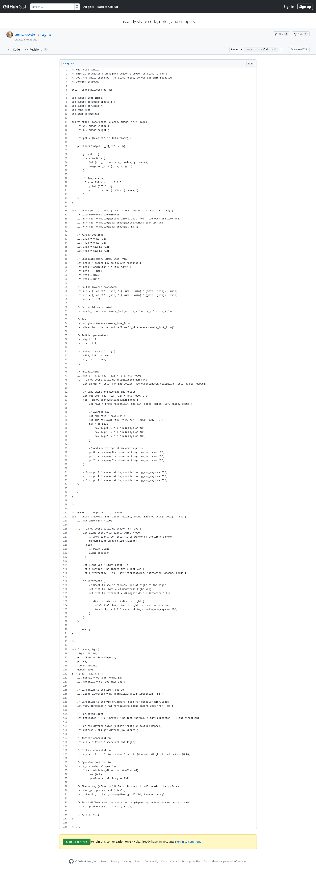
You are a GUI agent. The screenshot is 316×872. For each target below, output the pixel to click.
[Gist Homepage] (15, 6)
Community (151, 861)
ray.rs (45, 34)
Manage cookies (191, 861)
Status (138, 861)
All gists (88, 7)
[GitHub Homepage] (71, 861)
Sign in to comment (188, 841)
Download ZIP (299, 49)
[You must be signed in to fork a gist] (301, 34)
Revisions (36, 50)
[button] (281, 49)
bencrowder (26, 34)
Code (14, 49)
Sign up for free (76, 842)
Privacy (115, 861)
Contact (174, 861)
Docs (164, 861)
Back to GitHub (107, 7)
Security (126, 861)
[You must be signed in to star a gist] (281, 34)
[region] (158, 448)
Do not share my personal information (225, 861)
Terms (104, 861)
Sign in (289, 6)
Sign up (305, 6)
